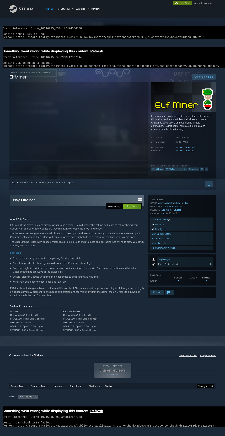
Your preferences (208, 359)
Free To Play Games (30, 76)
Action (161, 239)
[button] (20, 403)
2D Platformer (172, 173)
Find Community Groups (163, 284)
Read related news (161, 275)
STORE (49, 9)
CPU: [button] (159, 403)
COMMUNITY (65, 9)
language (208, 3)
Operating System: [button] (141, 403)
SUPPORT (94, 9)
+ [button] (206, 173)
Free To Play (182, 239)
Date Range (76, 392)
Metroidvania (157, 173)
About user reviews (188, 359)
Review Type (17, 392)
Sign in (15, 187)
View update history (161, 270)
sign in (197, 3)
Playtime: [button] (88, 403)
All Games (14, 76)
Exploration (193, 173)
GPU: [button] (170, 403)
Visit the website (161, 256)
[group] (112, 403)
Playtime (93, 392)
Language (58, 392)
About (80, 9)
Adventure (170, 239)
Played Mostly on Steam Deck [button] (112, 403)
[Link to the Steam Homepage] (24, 11)
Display (108, 392)
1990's (183, 173)
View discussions (160, 279)
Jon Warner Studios (185, 151)
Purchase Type (38, 392)
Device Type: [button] (186, 403)
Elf (202, 173)
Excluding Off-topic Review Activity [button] (61, 403)
